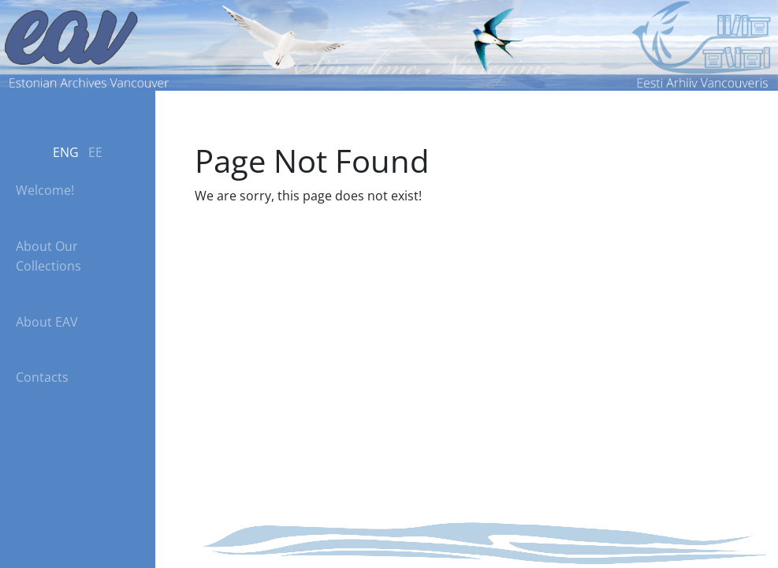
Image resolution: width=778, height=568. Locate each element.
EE (95, 152)
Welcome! (45, 190)
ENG (66, 152)
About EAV (47, 322)
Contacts (42, 377)
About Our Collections (48, 256)
